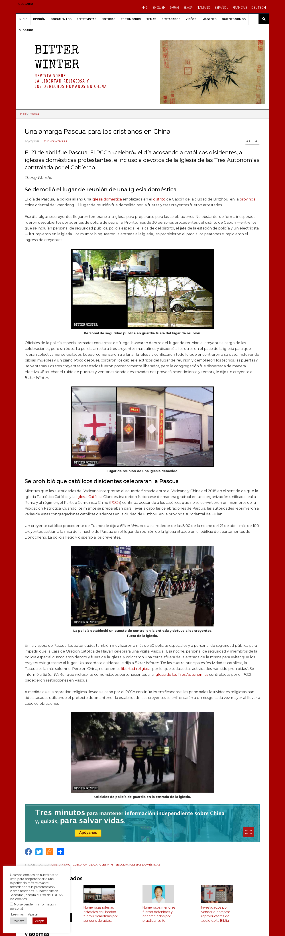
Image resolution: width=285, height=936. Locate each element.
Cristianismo (61, 864)
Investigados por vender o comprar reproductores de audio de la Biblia (215, 917)
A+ (248, 141)
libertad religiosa (136, 669)
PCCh (115, 502)
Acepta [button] (40, 921)
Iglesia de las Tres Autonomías (181, 674)
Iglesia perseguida (113, 864)
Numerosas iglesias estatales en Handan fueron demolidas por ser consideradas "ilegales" (100, 917)
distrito (159, 199)
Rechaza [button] (18, 921)
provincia (248, 199)
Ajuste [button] (32, 914)
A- (257, 141)
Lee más (17, 914)
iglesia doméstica (107, 199)
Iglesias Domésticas (144, 864)
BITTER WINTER (57, 58)
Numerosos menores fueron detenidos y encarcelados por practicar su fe (158, 917)
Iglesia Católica (89, 497)
